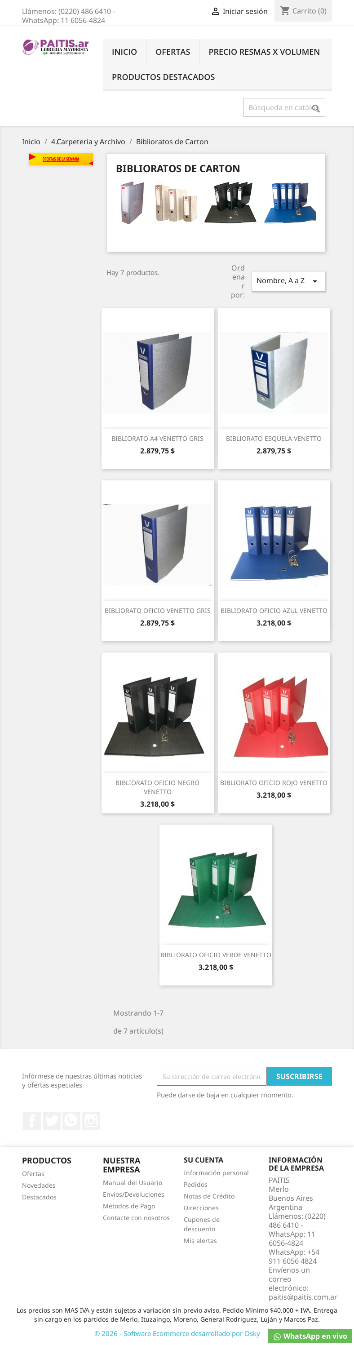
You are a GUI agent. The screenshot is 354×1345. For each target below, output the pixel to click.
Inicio (124, 51)
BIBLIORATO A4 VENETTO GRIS (157, 438)
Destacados (39, 1197)
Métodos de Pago (129, 1206)
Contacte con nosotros (136, 1217)
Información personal (216, 1172)
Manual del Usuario (132, 1182)
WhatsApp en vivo (310, 1336)
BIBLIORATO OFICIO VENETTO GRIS (158, 610)
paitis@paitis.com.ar (303, 1297)
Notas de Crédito (209, 1196)
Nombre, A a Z (288, 281)
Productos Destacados (163, 76)
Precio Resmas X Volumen (264, 51)
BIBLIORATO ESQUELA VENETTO (274, 438)
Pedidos (196, 1184)
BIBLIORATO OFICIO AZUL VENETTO (274, 610)
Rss (71, 1121)
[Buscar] (284, 107)
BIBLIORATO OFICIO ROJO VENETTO (273, 782)
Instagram (91, 1121)
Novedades (39, 1185)
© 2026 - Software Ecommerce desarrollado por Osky (177, 1333)
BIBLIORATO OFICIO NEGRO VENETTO (157, 787)
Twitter (52, 1121)
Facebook (32, 1121)
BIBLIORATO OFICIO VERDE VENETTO (215, 954)
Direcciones (201, 1207)
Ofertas (172, 51)
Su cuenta (203, 1160)
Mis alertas (200, 1240)
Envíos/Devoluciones (133, 1194)
